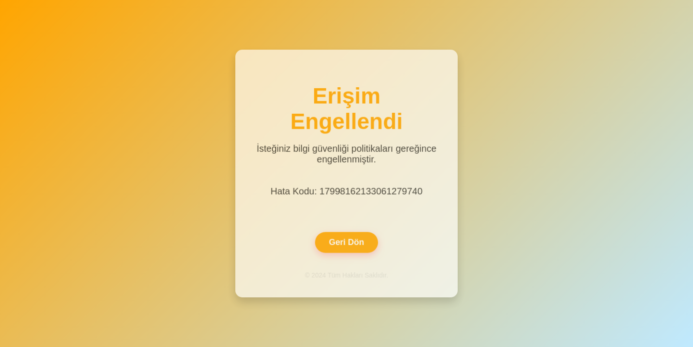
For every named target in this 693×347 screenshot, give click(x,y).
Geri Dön (346, 240)
